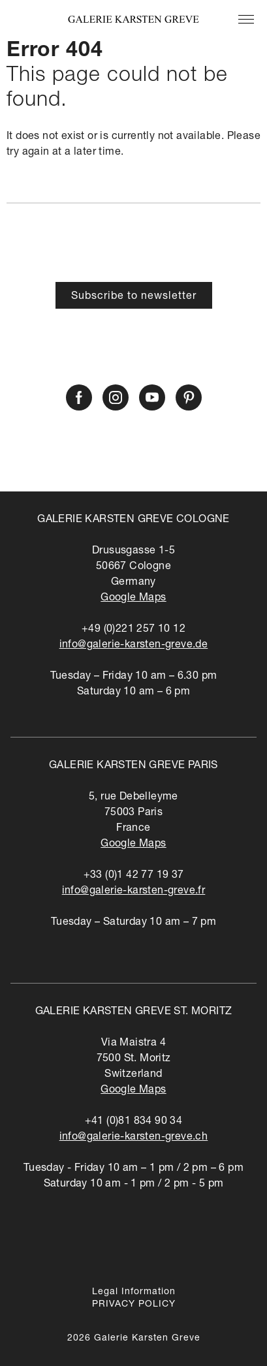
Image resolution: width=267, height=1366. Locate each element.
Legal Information (134, 1292)
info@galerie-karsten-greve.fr (134, 891)
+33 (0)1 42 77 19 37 (134, 876)
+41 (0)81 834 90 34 (134, 1122)
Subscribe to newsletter (133, 297)
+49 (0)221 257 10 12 (133, 630)
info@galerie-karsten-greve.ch (133, 1137)
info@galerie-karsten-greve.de (133, 645)
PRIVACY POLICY (134, 1304)
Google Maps (133, 598)
